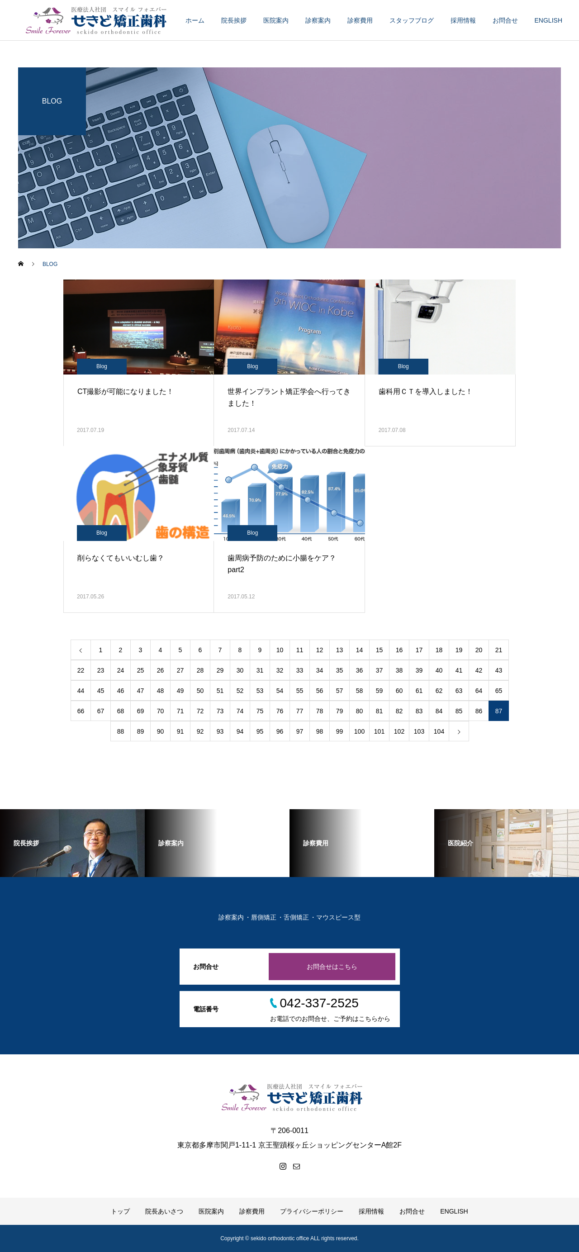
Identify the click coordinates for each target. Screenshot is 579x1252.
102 (399, 731)
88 (120, 731)
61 (419, 690)
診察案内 (318, 20)
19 (459, 650)
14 (359, 650)
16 (399, 650)
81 (379, 711)
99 (339, 731)
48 (160, 690)
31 (260, 670)
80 (359, 711)
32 (280, 670)
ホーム (194, 20)
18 (439, 650)
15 (379, 650)
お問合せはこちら (332, 966)
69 (140, 711)
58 (359, 690)
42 (479, 670)
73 (220, 711)
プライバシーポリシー (311, 1211)
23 (100, 670)
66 (81, 711)
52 (240, 690)
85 (459, 711)
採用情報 (463, 20)
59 (379, 690)
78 (319, 711)
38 (399, 670)
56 (319, 690)
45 (100, 690)
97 (300, 731)
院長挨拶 (234, 20)
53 (260, 690)
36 (359, 670)
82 (399, 711)
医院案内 (276, 20)
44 (81, 690)
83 (419, 711)
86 (479, 711)
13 (339, 650)
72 (200, 711)
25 (140, 670)
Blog (101, 366)
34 (319, 670)
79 (339, 711)
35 (339, 670)
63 (459, 690)
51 (220, 690)
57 (339, 690)
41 (459, 670)
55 (300, 690)
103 (419, 731)
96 (280, 731)
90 (160, 731)
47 (140, 690)
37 (379, 670)
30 (240, 670)
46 (120, 690)
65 (499, 690)
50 (200, 690)
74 (240, 711)
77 (300, 711)
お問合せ (505, 20)
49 (180, 690)
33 (300, 670)
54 (280, 690)
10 (280, 650)
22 (81, 670)
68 (120, 711)
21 (499, 650)
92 (200, 731)
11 (300, 650)
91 (180, 731)
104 (439, 731)
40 (439, 670)
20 (479, 650)
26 (160, 670)
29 (220, 670)
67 (100, 711)
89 (140, 731)
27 (180, 670)
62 (439, 690)
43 (499, 670)
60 (399, 690)
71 (180, 711)
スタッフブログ (411, 20)
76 (280, 711)
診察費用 (360, 20)
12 (319, 650)
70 (160, 711)
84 (439, 711)
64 (479, 690)
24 (120, 670)
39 (419, 670)
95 (260, 731)
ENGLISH (548, 20)
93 (220, 731)
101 (379, 731)
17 (419, 650)
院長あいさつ (164, 1211)
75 (260, 711)
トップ (120, 1211)
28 (200, 670)
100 (359, 731)
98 (319, 731)
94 (240, 731)
